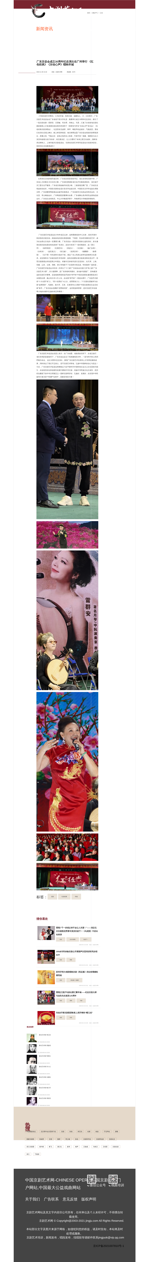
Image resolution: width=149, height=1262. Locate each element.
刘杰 (71, 1131)
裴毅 (116, 1131)
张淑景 (41, 1139)
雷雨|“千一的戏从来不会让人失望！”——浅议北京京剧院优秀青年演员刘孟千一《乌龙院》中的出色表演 (77, 931)
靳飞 (50, 1146)
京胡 (50, 1139)
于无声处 (107, 1131)
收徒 (97, 1131)
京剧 (62, 1131)
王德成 (85, 1146)
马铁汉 (95, 1146)
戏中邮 (41, 1146)
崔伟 (68, 1146)
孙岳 (76, 1139)
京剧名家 (130, 28)
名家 (88, 1131)
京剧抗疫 (116, 1146)
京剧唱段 (65, 28)
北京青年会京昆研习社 (48, 1131)
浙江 (28, 1154)
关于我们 (32, 1199)
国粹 (58, 1139)
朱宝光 (80, 1131)
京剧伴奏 (108, 28)
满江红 (59, 1146)
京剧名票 (31, 49)
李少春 (67, 1139)
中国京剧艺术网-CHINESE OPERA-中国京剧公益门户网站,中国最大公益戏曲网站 (73, 1183)
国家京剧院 (30, 1139)
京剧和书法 (87, 1139)
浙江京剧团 (30, 1146)
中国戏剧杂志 (31, 1131)
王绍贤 (105, 1146)
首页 (27, 28)
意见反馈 (70, 1199)
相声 (76, 1146)
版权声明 (88, 1199)
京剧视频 (87, 28)
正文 (101, 13)
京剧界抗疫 (100, 1139)
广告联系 (51, 1199)
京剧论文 (112, 1139)
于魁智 (37, 1154)
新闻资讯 (44, 28)
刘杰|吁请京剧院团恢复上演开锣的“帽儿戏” (74, 1013)
